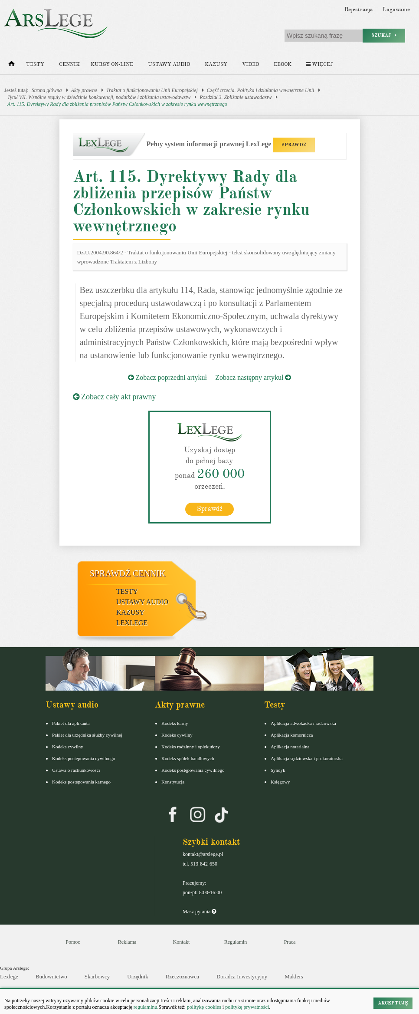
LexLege (131, 622)
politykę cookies (204, 1007)
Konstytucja (172, 781)
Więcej (319, 64)
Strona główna (47, 90)
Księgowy (280, 781)
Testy (35, 64)
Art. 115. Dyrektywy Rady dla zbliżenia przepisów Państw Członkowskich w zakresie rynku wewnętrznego (117, 104)
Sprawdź (210, 508)
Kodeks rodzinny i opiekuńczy (190, 746)
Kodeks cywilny (67, 746)
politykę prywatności (247, 1007)
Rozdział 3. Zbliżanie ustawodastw (236, 97)
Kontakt (181, 942)
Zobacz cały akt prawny (114, 396)
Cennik (69, 64)
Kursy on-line (112, 64)
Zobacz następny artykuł (253, 377)
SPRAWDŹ (294, 145)
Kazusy (216, 64)
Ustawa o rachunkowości (76, 770)
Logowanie (396, 9)
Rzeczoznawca (182, 976)
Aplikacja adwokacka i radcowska (303, 723)
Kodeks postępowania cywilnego (83, 758)
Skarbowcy (97, 976)
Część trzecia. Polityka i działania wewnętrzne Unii (260, 90)
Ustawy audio (169, 64)
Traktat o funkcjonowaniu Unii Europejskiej (152, 90)
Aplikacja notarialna (290, 746)
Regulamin (235, 942)
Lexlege (9, 976)
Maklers (294, 976)
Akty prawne (84, 90)
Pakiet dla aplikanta (71, 723)
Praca (290, 942)
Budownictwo (51, 976)
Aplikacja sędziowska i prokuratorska (307, 758)
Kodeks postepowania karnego (81, 781)
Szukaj (383, 35)
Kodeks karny (174, 723)
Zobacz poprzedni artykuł (167, 377)
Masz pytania (199, 912)
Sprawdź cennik (128, 573)
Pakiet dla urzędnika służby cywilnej (87, 734)
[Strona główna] (11, 65)
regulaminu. (145, 1007)
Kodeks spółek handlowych (187, 758)
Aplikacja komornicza (292, 734)
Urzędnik (137, 976)
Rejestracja (358, 9)
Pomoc (72, 942)
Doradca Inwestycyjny (241, 976)
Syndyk (278, 770)
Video (250, 64)
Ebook (282, 64)
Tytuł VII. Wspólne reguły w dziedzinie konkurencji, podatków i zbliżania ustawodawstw (98, 97)
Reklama (127, 942)
